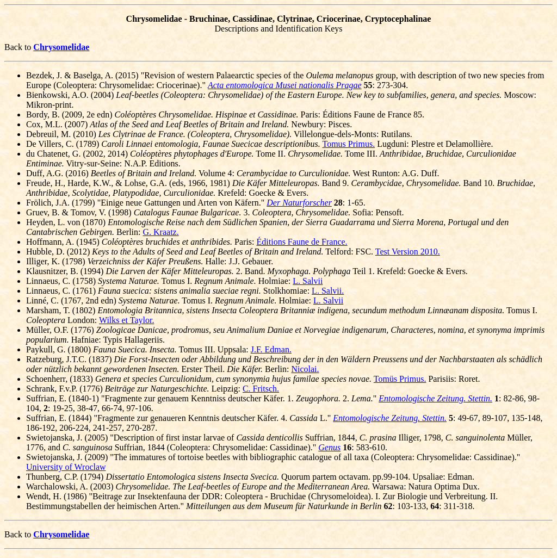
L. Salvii (308, 281)
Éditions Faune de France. (302, 241)
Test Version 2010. (407, 251)
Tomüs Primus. (400, 378)
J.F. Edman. (271, 349)
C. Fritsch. (261, 388)
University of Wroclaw (66, 467)
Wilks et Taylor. (126, 320)
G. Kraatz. (161, 232)
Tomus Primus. (348, 143)
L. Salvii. (328, 290)
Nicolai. (305, 369)
